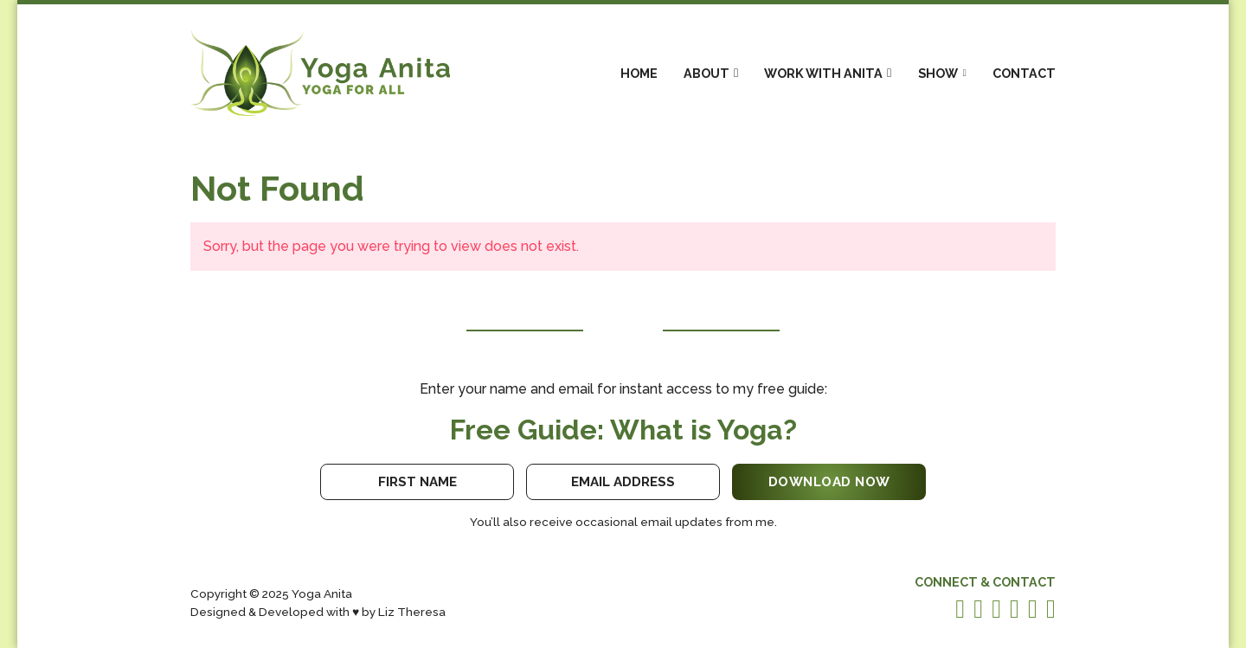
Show (938, 73)
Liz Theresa (412, 612)
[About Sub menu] (736, 73)
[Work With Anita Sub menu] (889, 73)
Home (639, 73)
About (706, 73)
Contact (1024, 73)
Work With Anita (823, 73)
